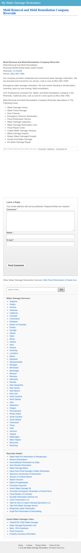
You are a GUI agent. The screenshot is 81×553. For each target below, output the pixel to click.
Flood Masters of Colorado (21, 498)
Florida (13, 331)
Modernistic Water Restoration (22, 512)
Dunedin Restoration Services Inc (24, 501)
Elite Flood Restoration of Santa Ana (60, 284)
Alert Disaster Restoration (20, 469)
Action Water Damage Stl (20, 492)
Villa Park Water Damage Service (24, 509)
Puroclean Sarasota (18, 489)
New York (14, 397)
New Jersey (15, 392)
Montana (13, 380)
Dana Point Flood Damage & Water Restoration (30, 475)
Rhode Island (15, 417)
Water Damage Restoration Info (23, 529)
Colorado (13, 320)
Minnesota (14, 371)
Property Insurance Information (23, 538)
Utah (12, 432)
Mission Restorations (18, 463)
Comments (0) (61, 149)
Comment (11, 209)
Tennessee (14, 426)
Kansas (13, 351)
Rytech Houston (16, 483)
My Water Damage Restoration (36, 552)
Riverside (42, 149)
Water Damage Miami (19, 472)
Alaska (12, 308)
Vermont (13, 435)
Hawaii (12, 337)
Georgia (13, 334)
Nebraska (14, 383)
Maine (12, 360)
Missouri (13, 377)
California (50, 149)
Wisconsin (14, 446)
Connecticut (15, 322)
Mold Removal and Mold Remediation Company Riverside (36, 11)
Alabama (13, 305)
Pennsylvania (15, 415)
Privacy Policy (40, 549)
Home (20, 549)
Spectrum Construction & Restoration (25, 478)
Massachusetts (16, 366)
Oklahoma (14, 409)
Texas (12, 429)
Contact (29, 549)
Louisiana (14, 357)
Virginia (13, 438)
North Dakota (15, 403)
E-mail (9, 244)
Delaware (14, 325)
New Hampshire (16, 389)
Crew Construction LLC (19, 503)
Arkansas (14, 314)
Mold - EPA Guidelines (19, 532)
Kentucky (13, 354)
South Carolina (16, 421)
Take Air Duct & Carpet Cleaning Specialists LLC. (30, 506)
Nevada (13, 386)
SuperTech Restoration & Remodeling (25, 515)
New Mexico (15, 395)
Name (9, 236)
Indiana (13, 346)
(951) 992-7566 (17, 74)
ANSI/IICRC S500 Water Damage (24, 526)
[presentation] (30, 259)
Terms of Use (54, 549)
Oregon (13, 412)
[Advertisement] (40, 38)
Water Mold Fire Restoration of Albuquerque (28, 460)
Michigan (13, 369)
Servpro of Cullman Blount (21, 481)
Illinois (12, 343)
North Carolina (16, 400)
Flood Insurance (16, 535)
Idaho (12, 340)
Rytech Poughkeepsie (19, 486)
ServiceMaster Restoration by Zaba (24, 466)
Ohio (12, 406)
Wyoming (14, 449)
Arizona (13, 311)
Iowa (12, 348)
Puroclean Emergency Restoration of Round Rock (31, 495)
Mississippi (14, 374)
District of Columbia (18, 328)
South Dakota (15, 423)
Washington (15, 441)
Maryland (13, 363)
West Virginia (15, 443)
